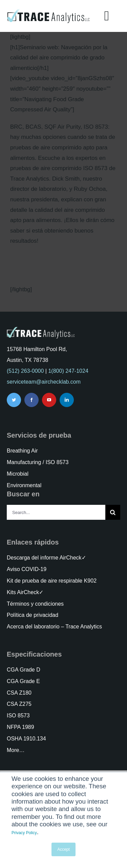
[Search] (112, 512)
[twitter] (14, 400)
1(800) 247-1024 (68, 371)
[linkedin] (67, 400)
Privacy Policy (24, 832)
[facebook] (31, 400)
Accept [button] (63, 849)
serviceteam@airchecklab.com (44, 382)
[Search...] (56, 512)
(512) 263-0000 (25, 371)
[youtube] (49, 400)
